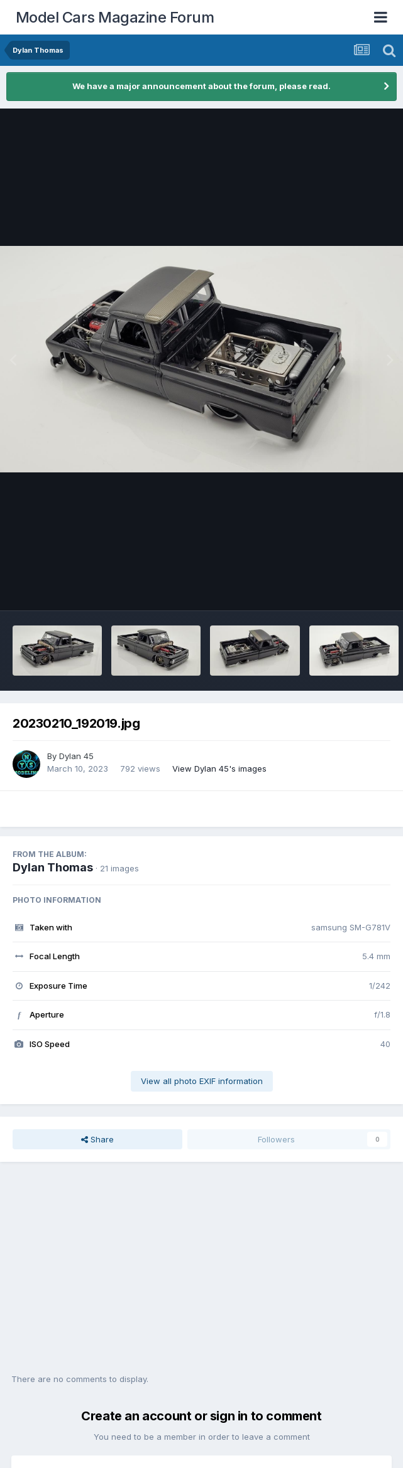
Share (97, 1139)
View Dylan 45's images (219, 768)
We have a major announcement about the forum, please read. (201, 86)
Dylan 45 (76, 756)
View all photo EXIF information (202, 1081)
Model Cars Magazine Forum (115, 17)
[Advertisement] (202, 1274)
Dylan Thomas (53, 867)
